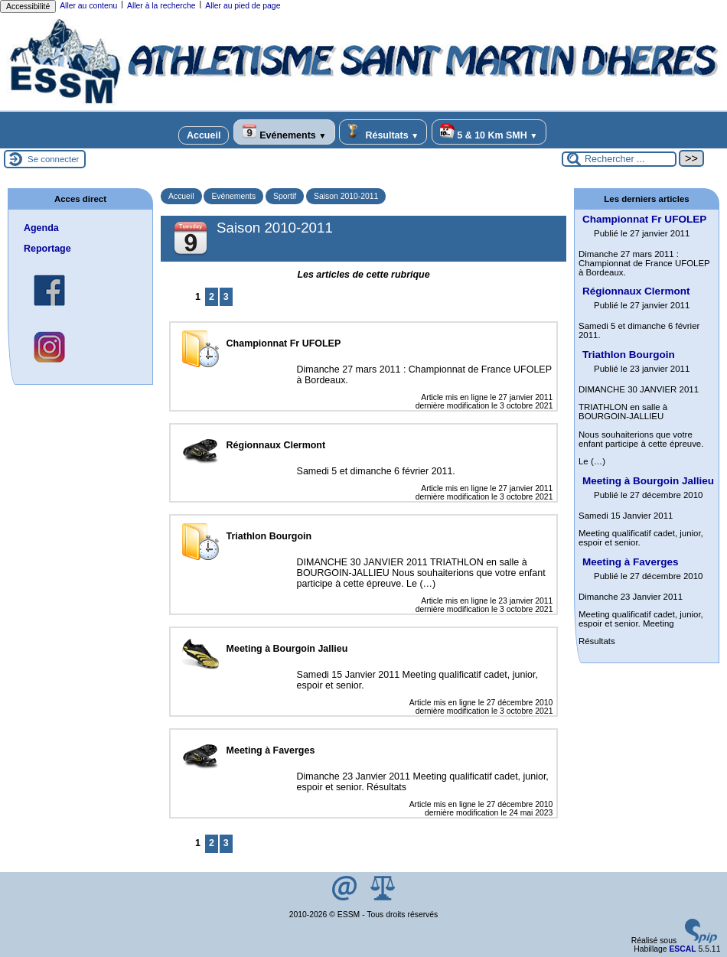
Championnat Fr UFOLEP (644, 219)
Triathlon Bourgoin (628, 354)
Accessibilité (28, 6)
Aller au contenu (88, 6)
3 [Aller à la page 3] (226, 296)
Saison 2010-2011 (346, 196)
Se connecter (53, 159)
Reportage (47, 248)
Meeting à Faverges (630, 562)
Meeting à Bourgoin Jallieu (648, 481)
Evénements (284, 132)
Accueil (203, 135)
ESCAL (682, 949)
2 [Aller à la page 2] (211, 296)
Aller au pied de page (242, 6)
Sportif (284, 196)
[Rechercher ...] (619, 159)
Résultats (383, 132)
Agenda (41, 228)
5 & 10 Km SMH (489, 132)
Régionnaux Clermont (636, 291)
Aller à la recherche (161, 6)
